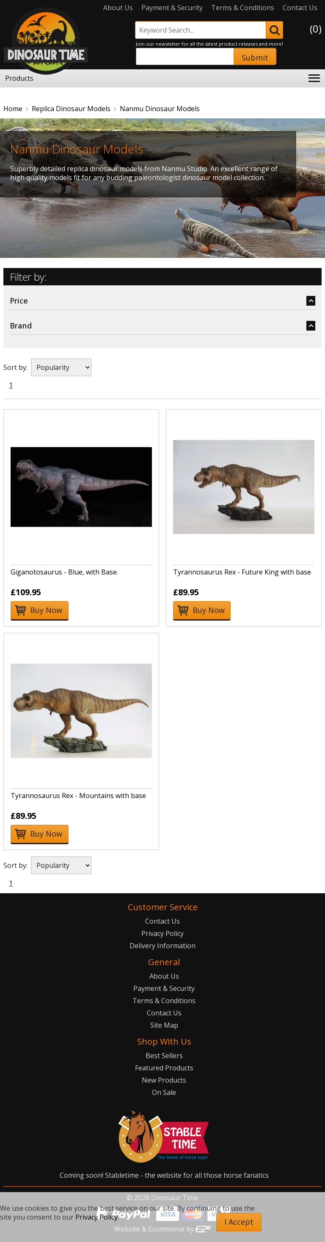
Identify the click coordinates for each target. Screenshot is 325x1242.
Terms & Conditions (242, 7)
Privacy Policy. (97, 1217)
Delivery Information (162, 945)
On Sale (164, 1092)
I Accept (238, 1222)
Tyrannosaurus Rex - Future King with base (242, 572)
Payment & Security (172, 7)
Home (12, 108)
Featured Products (164, 1067)
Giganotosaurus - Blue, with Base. (64, 572)
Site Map (164, 1025)
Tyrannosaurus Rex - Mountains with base (78, 795)
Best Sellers (164, 1055)
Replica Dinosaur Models (71, 108)
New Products (164, 1080)
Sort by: (15, 367)
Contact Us (300, 7)
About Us (118, 7)
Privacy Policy (162, 933)
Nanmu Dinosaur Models (160, 108)
